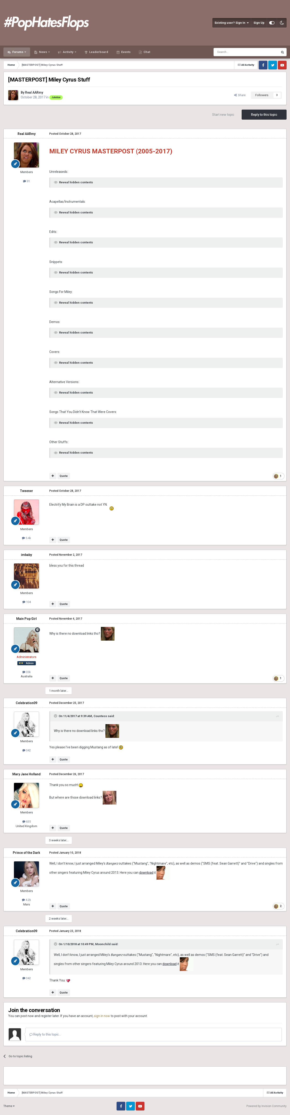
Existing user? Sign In (232, 23)
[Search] (235, 52)
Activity (68, 52)
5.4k (26, 538)
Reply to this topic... (45, 1034)
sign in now (102, 1016)
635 (26, 821)
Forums (18, 52)
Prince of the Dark (26, 853)
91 (26, 181)
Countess (100, 716)
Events (125, 52)
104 (26, 602)
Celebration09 (26, 703)
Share (240, 95)
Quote (64, 476)
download (146, 872)
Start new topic (223, 114)
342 (26, 750)
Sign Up (258, 22)
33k (26, 672)
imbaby (26, 555)
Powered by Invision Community (266, 1106)
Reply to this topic (264, 114)
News (43, 52)
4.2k (26, 900)
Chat (146, 52)
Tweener (26, 491)
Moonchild (103, 944)
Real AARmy (34, 92)
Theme (9, 1106)
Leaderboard (98, 52)
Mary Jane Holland (26, 774)
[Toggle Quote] (56, 716)
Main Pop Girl (26, 619)
